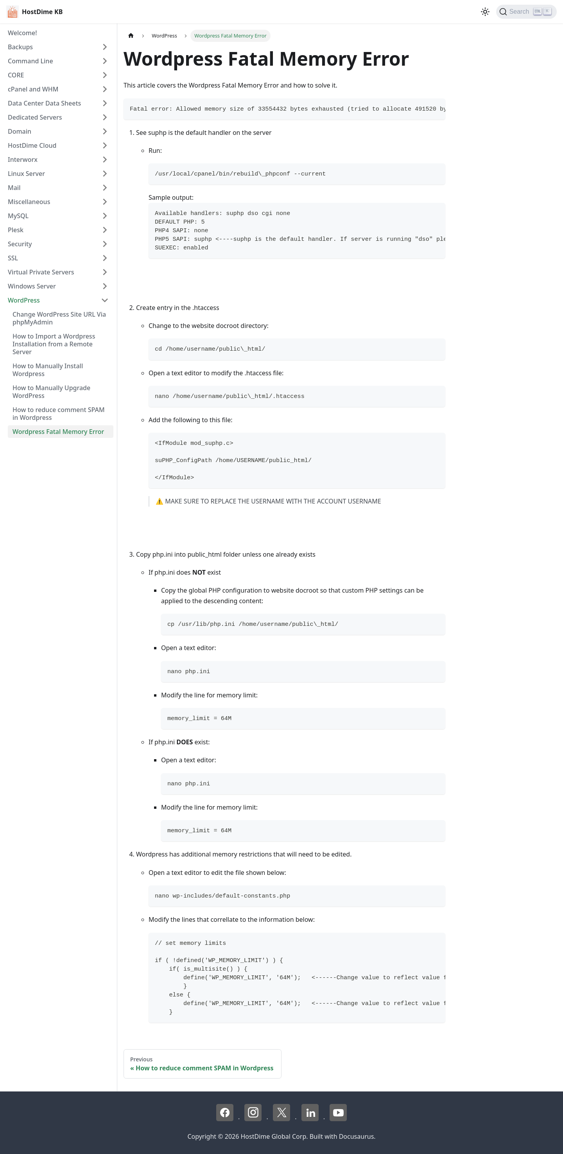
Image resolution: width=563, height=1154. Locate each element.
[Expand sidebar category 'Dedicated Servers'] (104, 117)
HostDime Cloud (32, 145)
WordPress (24, 300)
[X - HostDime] (282, 1119)
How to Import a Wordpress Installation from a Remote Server (54, 344)
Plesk (15, 230)
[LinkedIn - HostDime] (310, 1119)
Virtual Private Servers (41, 272)
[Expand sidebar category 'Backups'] (104, 47)
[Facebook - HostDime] (225, 1119)
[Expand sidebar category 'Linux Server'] (104, 173)
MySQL (18, 215)
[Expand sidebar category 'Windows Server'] (104, 286)
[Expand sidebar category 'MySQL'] (104, 216)
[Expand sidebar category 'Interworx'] (104, 159)
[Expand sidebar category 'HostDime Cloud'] (104, 145)
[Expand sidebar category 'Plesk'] (104, 230)
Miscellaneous (29, 201)
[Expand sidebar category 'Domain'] (104, 131)
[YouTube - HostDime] (338, 1119)
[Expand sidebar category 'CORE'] (104, 75)
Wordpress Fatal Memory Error (58, 431)
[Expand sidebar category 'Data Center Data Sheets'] (104, 103)
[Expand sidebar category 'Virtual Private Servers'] (104, 272)
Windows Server (32, 286)
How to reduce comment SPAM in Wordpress (59, 413)
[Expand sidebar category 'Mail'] (104, 187)
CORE (16, 75)
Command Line (30, 61)
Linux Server (26, 173)
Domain (19, 131)
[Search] (526, 12)
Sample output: (171, 197)
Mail (14, 187)
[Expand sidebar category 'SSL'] (104, 258)
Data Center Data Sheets (44, 103)
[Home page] (131, 36)
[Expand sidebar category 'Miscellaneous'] (104, 201)
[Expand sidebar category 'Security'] (104, 244)
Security (20, 244)
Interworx (23, 159)
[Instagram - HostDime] (253, 1119)
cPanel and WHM (33, 89)
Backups (20, 47)
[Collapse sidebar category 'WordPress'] (104, 300)
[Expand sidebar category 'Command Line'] (104, 61)
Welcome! (22, 33)
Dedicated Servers (35, 117)
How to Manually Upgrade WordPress (51, 391)
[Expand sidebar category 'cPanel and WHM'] (104, 89)
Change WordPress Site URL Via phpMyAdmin (59, 318)
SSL (13, 258)
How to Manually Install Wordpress (48, 370)
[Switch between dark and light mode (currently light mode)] (485, 11)
